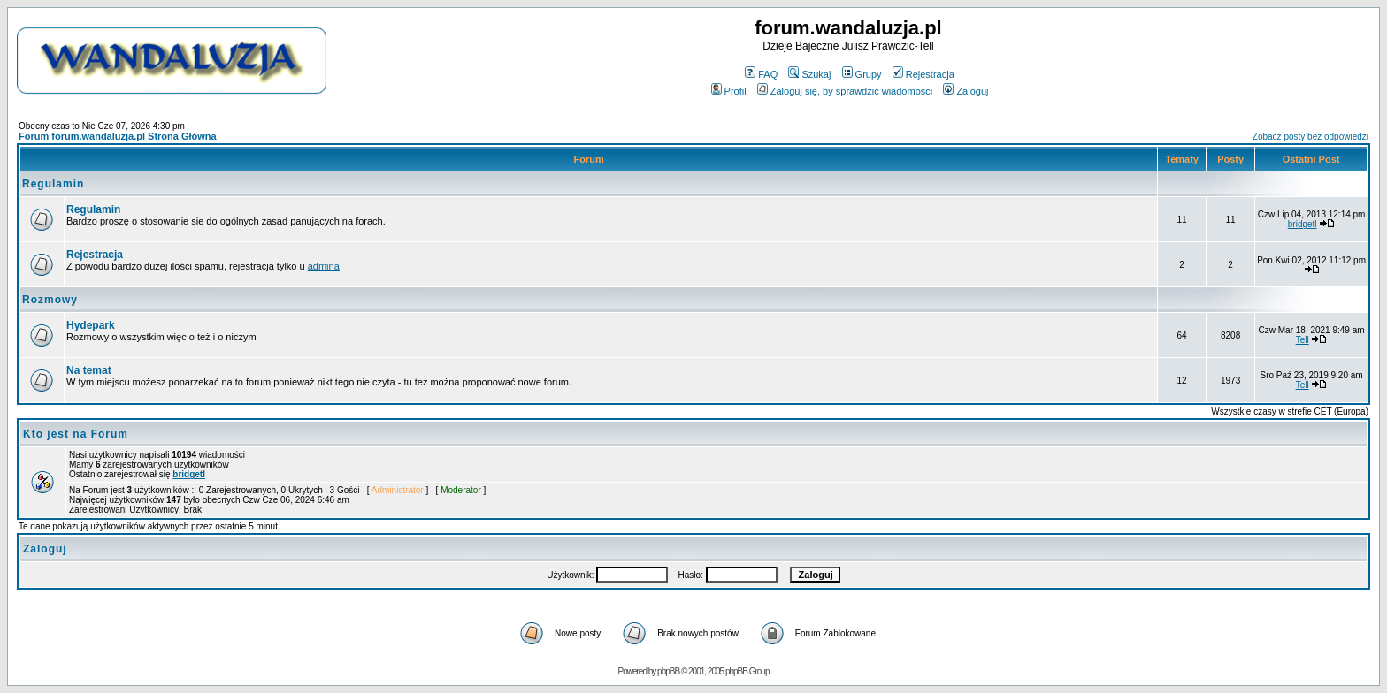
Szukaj (809, 74)
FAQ (761, 74)
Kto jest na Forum (75, 434)
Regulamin (53, 184)
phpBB (668, 671)
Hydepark (90, 325)
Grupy (862, 74)
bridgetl (1302, 224)
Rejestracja (923, 74)
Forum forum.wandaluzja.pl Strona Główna (118, 136)
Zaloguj (965, 91)
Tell (1302, 340)
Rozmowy (50, 299)
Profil (729, 91)
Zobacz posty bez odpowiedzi (1310, 136)
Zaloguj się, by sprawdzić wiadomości (844, 91)
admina (324, 266)
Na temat (88, 370)
